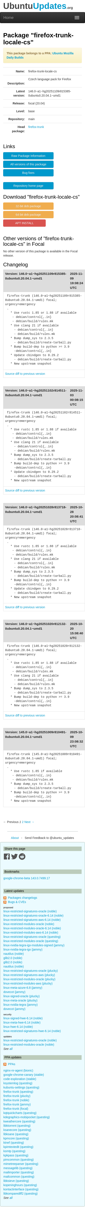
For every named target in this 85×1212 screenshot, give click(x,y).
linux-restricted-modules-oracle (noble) (28, 924)
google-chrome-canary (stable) (23, 1074)
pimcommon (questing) (18, 1159)
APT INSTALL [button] (24, 223)
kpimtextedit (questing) (18, 1147)
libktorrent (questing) (17, 1125)
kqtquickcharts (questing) (20, 1113)
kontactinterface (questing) (20, 1189)
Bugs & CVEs (17, 902)
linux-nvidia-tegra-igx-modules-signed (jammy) (33, 945)
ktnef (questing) (13, 1142)
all (11, 1048)
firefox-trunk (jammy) (17, 1104)
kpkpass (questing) (15, 1155)
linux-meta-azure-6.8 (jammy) (22, 987)
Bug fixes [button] (28, 172)
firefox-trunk (36, 127)
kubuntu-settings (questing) (21, 1087)
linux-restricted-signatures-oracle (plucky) (30, 970)
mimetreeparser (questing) (20, 1164)
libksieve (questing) (16, 1181)
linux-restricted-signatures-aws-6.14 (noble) (32, 919)
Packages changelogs (22, 897)
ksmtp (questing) (14, 1151)
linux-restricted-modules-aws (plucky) (27, 983)
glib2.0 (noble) (12, 958)
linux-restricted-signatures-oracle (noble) (30, 911)
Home (8, 17)
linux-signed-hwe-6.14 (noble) (22, 1018)
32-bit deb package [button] (28, 206)
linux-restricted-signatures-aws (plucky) (29, 975)
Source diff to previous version (25, 373)
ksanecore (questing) (17, 1130)
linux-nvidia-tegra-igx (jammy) (22, 949)
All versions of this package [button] (28, 164)
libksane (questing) (15, 1134)
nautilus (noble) (13, 953)
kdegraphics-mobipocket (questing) (26, 1117)
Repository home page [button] (28, 185)
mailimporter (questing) (18, 1172)
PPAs (11, 1064)
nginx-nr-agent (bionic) (18, 1070)
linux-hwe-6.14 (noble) (18, 1026)
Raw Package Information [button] (28, 155)
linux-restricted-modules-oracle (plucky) (29, 979)
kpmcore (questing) (16, 1138)
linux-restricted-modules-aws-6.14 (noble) (30, 932)
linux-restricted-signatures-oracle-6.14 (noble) (33, 915)
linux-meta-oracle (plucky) (20, 1000)
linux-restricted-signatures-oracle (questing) (32, 936)
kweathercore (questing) (19, 1121)
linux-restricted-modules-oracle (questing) (30, 941)
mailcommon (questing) (18, 1176)
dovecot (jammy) (14, 992)
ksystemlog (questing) (17, 1083)
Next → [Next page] (29, 822)
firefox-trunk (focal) (15, 1108)
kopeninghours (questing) (20, 1185)
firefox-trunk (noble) (16, 1100)
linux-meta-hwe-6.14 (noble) (21, 1022)
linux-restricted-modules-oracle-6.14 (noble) (32, 928)
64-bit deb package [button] (28, 214)
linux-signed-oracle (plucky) (21, 996)
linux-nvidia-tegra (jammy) (20, 1004)
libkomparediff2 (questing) (20, 1193)
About (15, 838)
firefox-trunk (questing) (18, 1091)
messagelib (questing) (18, 1168)
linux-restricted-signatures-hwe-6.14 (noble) (32, 1031)
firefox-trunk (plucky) (16, 1096)
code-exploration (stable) (19, 1079)
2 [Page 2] (23, 822)
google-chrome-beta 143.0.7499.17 (26, 878)
